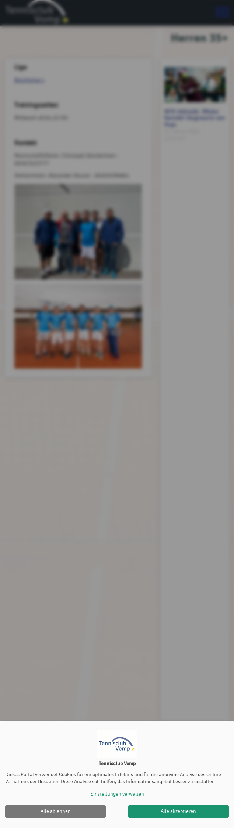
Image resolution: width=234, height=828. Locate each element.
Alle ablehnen (56, 811)
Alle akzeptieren (178, 811)
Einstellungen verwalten (117, 794)
